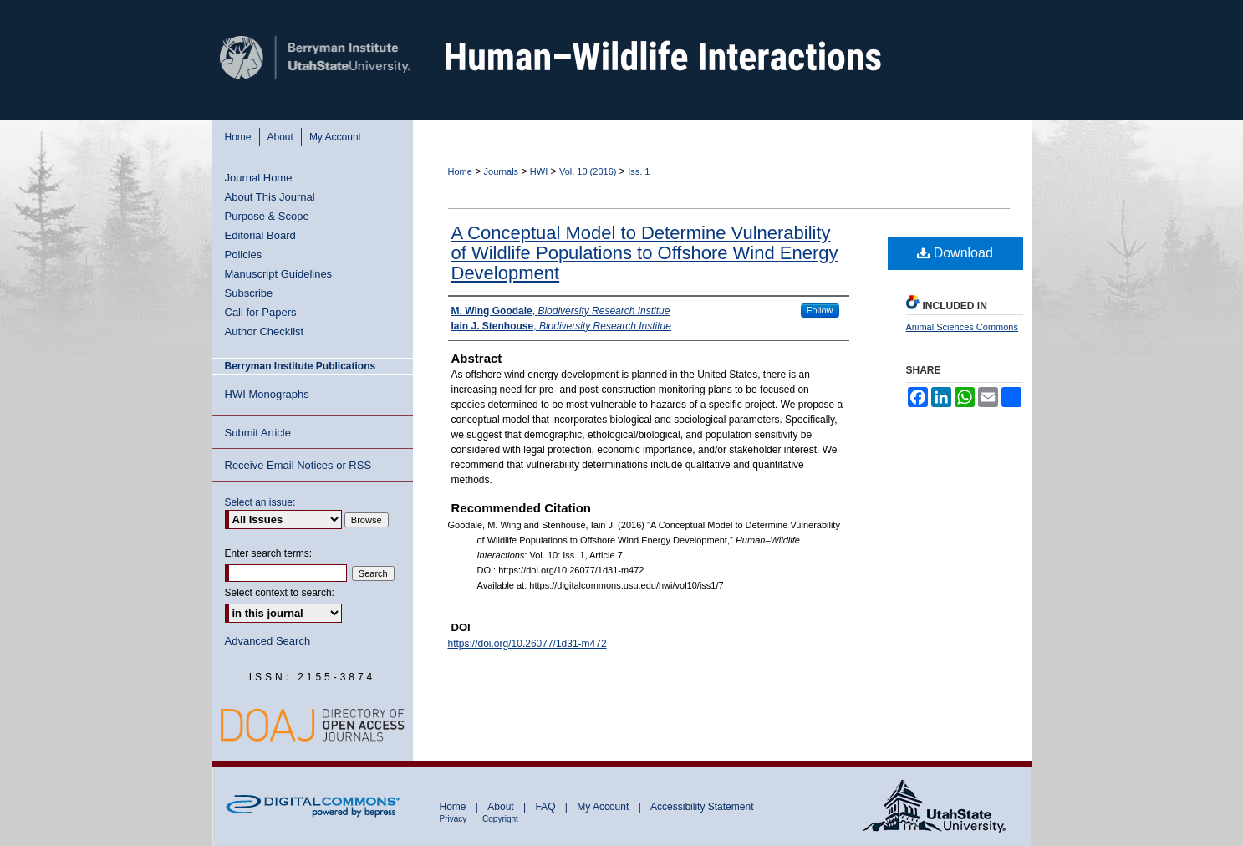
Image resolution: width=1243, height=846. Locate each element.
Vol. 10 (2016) (588, 171)
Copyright (500, 818)
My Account (604, 807)
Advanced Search (268, 640)
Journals (501, 171)
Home (460, 171)
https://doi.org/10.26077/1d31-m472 (527, 644)
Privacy (455, 818)
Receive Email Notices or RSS (298, 465)
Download (955, 253)
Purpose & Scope (267, 216)
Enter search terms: (269, 553)
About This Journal (270, 197)
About (502, 807)
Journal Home (259, 177)
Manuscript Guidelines (279, 274)
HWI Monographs (267, 394)
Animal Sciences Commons (962, 327)
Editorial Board (260, 235)
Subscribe (249, 293)
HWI (539, 171)
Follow (820, 310)
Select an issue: (260, 502)
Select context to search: (279, 593)
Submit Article (258, 432)
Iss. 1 (639, 171)
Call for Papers (261, 312)
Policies (243, 254)
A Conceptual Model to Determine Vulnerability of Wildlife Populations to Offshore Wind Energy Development (644, 252)
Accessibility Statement (701, 807)
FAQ (546, 807)
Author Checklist (264, 331)
